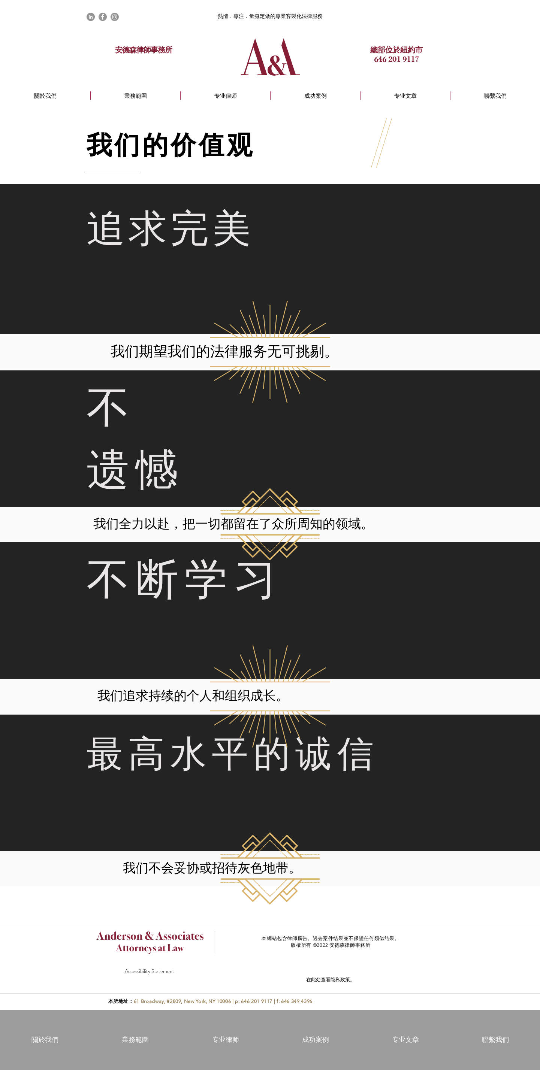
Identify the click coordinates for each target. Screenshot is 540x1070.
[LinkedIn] (91, 17)
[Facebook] (103, 17)
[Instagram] (115, 17)
